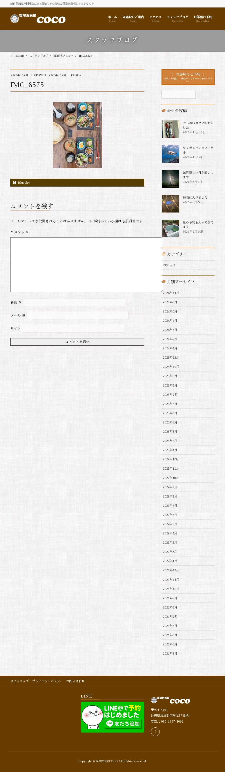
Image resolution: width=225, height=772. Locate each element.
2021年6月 (170, 625)
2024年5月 (170, 311)
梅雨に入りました (195, 197)
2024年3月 (170, 329)
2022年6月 (170, 514)
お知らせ (169, 265)
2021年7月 (170, 616)
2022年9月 (170, 487)
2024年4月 (170, 320)
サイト (15, 328)
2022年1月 (170, 561)
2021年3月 (170, 653)
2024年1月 (170, 348)
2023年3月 (170, 431)
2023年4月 (170, 422)
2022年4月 (170, 533)
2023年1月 (170, 450)
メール (17, 315)
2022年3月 (170, 542)
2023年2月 (170, 440)
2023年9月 (170, 376)
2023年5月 (170, 413)
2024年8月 (170, 302)
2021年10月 (171, 588)
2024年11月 (171, 292)
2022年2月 (170, 551)
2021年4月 (170, 644)
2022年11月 (171, 468)
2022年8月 (170, 496)
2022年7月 (170, 505)
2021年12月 (171, 570)
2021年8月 (170, 607)
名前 (16, 302)
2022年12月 (171, 459)
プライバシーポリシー (47, 681)
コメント (19, 232)
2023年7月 (170, 394)
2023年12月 (171, 357)
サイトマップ (19, 681)
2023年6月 (170, 403)
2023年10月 (171, 366)
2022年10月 (171, 478)
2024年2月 (170, 339)
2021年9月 (170, 598)
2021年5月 (170, 635)
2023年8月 (170, 385)
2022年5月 (170, 524)
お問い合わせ (75, 681)
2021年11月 (171, 579)
